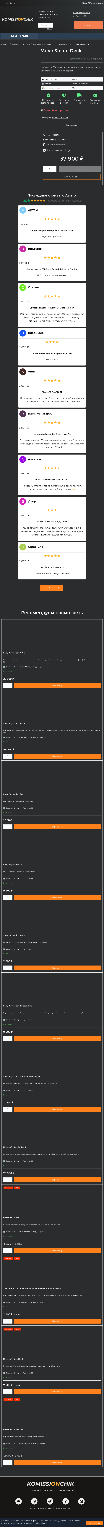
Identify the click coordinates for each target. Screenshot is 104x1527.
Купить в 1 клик (71, 177)
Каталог (15, 44)
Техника (26, 44)
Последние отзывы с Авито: (52, 197)
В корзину (57, 688)
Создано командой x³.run (64, 1516)
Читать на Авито (51, 589)
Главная (5, 44)
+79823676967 (81, 12)
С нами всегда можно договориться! (48, 15)
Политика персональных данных (40, 1516)
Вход (84, 3)
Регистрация (96, 3)
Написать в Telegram (61, 151)
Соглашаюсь (94, 1523)
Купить (80, 170)
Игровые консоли (60, 118)
